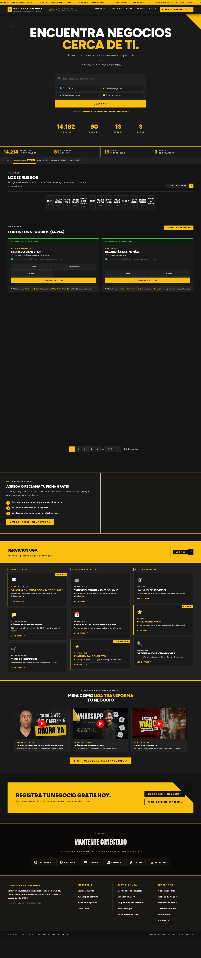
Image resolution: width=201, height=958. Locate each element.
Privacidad (164, 934)
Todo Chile (27, 160)
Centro (74, 160)
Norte (52, 160)
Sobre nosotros (166, 910)
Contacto (163, 940)
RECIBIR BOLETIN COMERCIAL (163, 821)
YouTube (91, 882)
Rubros (100, 8)
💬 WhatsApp (75, 286)
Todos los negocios (179, 247)
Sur (95, 160)
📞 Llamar (32, 286)
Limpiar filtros (178, 186)
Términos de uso (167, 928)
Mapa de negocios (87, 922)
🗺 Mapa (32, 293)
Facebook (68, 882)
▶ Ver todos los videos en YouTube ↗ (100, 780)
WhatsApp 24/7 (126, 916)
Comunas (115, 8)
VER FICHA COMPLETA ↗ (53, 300)
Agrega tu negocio (168, 916)
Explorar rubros (85, 910)
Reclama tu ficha (167, 922)
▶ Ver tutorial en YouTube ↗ (30, 542)
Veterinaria (122, 111)
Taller (112, 111)
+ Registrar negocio (177, 9)
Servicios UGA (146, 8)
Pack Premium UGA (128, 934)
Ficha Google (125, 928)
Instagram (43, 882)
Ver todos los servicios (130, 910)
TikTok (136, 882)
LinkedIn (114, 882)
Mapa (129, 8)
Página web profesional (131, 922)
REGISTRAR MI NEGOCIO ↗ (163, 813)
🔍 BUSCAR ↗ (100, 104)
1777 (109, 468)
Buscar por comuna (87, 916)
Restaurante (100, 111)
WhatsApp (159, 882)
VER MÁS (181, 572)
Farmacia (87, 111)
